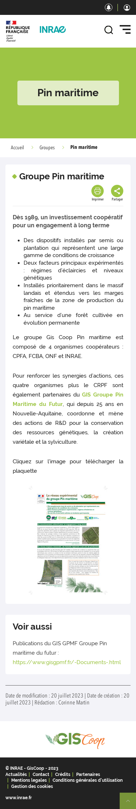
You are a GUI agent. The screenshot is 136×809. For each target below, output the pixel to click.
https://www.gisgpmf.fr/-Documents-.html (67, 662)
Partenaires (88, 774)
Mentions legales (29, 780)
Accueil (17, 147)
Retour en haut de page (131, 804)
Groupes (47, 147)
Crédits (62, 774)
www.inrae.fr (18, 797)
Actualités (16, 774)
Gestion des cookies (32, 786)
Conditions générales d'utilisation (88, 780)
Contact (41, 774)
